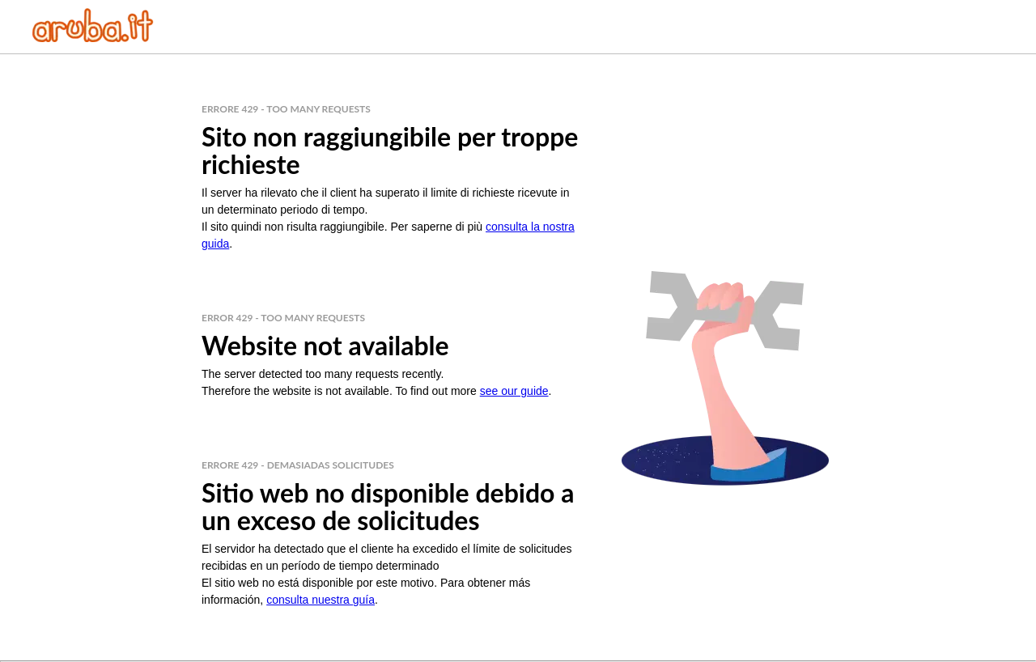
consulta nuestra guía (320, 599)
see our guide (514, 390)
